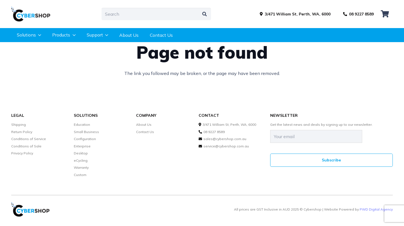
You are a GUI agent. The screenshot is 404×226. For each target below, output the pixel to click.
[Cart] (385, 14)
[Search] (156, 14)
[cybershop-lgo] (33, 14)
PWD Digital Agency (376, 209)
